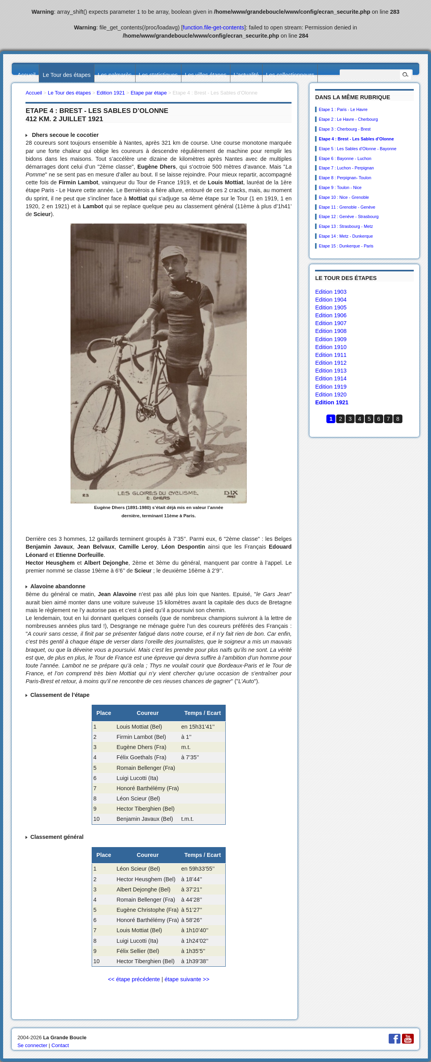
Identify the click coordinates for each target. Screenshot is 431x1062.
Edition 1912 (330, 363)
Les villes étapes (205, 75)
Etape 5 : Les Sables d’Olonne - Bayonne (358, 148)
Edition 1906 (330, 315)
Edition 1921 (331, 402)
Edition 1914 (330, 378)
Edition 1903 (330, 292)
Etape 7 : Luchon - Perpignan (346, 167)
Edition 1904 (330, 299)
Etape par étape (148, 93)
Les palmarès (115, 75)
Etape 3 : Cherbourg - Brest (345, 129)
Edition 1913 (330, 370)
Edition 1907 (330, 323)
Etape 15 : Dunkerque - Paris (346, 246)
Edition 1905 (330, 307)
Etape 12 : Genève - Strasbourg (348, 216)
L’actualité (246, 75)
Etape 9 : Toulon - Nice (340, 187)
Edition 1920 (330, 394)
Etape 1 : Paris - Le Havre (343, 109)
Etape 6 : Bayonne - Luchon (345, 158)
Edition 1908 (330, 331)
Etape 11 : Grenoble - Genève (347, 207)
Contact (60, 1045)
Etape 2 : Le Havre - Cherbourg (348, 119)
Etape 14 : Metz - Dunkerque (346, 236)
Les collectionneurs (290, 75)
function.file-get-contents (213, 27)
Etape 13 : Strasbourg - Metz (346, 226)
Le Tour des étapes (67, 75)
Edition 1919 (330, 387)
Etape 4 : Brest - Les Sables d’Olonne (356, 138)
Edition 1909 (330, 339)
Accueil (26, 75)
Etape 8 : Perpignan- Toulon (345, 177)
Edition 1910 (330, 347)
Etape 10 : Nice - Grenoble (344, 197)
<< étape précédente (134, 979)
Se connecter (32, 1045)
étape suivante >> (187, 979)
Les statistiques (158, 75)
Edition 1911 (330, 355)
